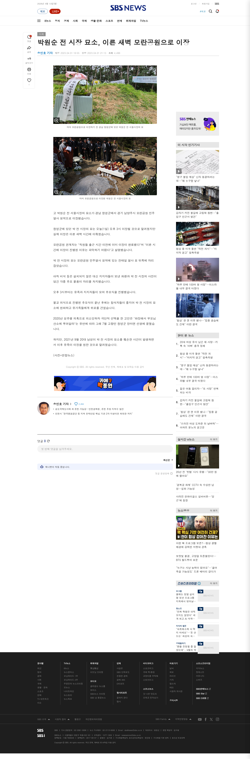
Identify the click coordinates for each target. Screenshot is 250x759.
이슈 (39, 702)
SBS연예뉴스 (203, 688)
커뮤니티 (200, 675)
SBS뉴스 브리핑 (97, 693)
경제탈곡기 (181, 643)
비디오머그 (148, 662)
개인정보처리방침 (93, 719)
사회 (75, 21)
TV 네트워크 (43, 698)
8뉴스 (47, 21)
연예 (119, 21)
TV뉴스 (144, 21)
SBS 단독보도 (123, 672)
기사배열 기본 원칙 (161, 738)
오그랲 (179, 591)
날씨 (171, 668)
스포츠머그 (148, 668)
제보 (171, 672)
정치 (57, 21)
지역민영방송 (183, 719)
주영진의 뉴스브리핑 (73, 683)
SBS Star (201, 693)
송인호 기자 (62, 404)
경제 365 (121, 679)
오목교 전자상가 (150, 697)
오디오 (93, 680)
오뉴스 (67, 687)
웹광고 (77, 719)
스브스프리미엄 (203, 662)
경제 (66, 21)
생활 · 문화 (42, 687)
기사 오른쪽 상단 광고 (196, 83)
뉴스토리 (68, 695)
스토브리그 (148, 679)
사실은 (120, 668)
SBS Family (163, 719)
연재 (119, 662)
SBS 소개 (43, 719)
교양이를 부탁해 (150, 675)
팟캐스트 (200, 672)
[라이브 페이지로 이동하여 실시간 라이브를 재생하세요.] (55, 11)
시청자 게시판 (175, 691)
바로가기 (173, 662)
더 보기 (212, 439)
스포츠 (109, 21)
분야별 (40, 662)
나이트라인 (69, 691)
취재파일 (131, 21)
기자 (171, 679)
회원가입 (206, 3)
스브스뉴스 (148, 688)
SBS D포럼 (202, 698)
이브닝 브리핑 (96, 672)
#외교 (203, 11)
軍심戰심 (94, 668)
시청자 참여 (62, 719)
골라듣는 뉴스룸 (97, 686)
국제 (84, 21)
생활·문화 (96, 21)
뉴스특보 (68, 698)
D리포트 (120, 683)
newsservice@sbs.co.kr (131, 735)
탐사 (119, 701)
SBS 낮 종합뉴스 (98, 697)
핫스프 (179, 608)
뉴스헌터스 (69, 672)
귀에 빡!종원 (149, 672)
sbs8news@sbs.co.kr (133, 730)
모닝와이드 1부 (71, 675)
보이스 (93, 689)
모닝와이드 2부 (71, 679)
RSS (171, 687)
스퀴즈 (199, 679)
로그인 (194, 3)
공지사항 (173, 700)
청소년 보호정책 (178, 738)
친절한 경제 (122, 675)
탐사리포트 (122, 692)
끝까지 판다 (122, 697)
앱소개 (172, 683)
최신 (39, 668)
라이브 (172, 675)
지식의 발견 (181, 625)
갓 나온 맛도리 (150, 693)
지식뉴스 (200, 668)
